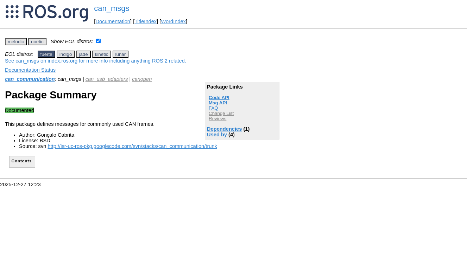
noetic (37, 41)
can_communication (30, 79)
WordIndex (173, 21)
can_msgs (111, 8)
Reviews (217, 118)
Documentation (112, 21)
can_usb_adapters (107, 79)
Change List (221, 113)
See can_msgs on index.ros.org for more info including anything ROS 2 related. (95, 61)
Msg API (218, 102)
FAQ (213, 108)
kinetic (101, 54)
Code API (219, 97)
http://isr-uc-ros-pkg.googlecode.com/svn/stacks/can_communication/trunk (132, 146)
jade (83, 54)
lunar (120, 54)
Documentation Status (30, 70)
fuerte (46, 54)
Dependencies (224, 129)
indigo (65, 54)
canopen (142, 79)
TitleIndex (145, 21)
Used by (217, 134)
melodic (16, 41)
